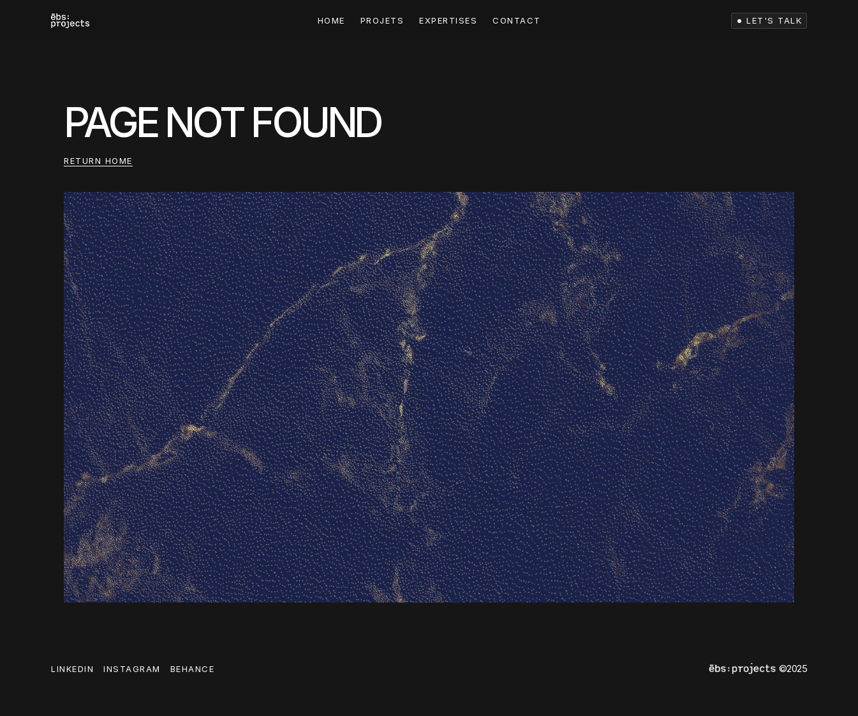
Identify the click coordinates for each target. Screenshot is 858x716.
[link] (70, 20)
